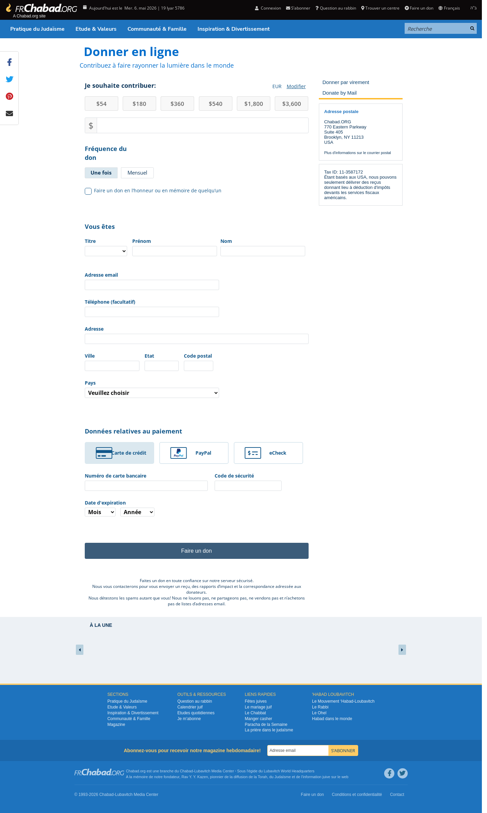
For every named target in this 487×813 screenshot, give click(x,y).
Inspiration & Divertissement (234, 29)
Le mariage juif (258, 707)
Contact (397, 794)
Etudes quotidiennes (196, 713)
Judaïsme (282, 777)
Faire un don (419, 8)
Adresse (94, 329)
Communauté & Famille (157, 29)
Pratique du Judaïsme (37, 29)
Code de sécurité (234, 475)
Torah (262, 777)
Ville (90, 356)
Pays (90, 383)
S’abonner (298, 8)
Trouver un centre (380, 8)
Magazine (116, 724)
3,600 (291, 104)
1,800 (253, 104)
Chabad (186, 771)
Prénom (141, 241)
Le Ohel (319, 713)
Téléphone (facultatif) (110, 302)
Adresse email (101, 275)
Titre (90, 241)
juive (326, 777)
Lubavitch (202, 771)
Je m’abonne (189, 718)
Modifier (296, 86)
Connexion (268, 8)
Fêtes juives (256, 701)
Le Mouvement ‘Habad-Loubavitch (343, 701)
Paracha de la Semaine (266, 724)
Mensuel (137, 172)
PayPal (203, 453)
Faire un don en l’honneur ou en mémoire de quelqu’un (153, 190)
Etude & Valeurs (96, 29)
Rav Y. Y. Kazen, (195, 777)
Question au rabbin (335, 8)
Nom (226, 241)
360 (177, 104)
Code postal (198, 356)
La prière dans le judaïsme (269, 730)
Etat (149, 356)
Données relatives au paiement (133, 431)
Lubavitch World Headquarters (289, 771)
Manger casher (258, 718)
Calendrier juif (190, 707)
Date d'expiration (105, 502)
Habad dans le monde (332, 718)
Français (449, 8)
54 (101, 104)
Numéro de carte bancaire (115, 475)
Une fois (101, 172)
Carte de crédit (128, 453)
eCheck (277, 453)
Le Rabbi (320, 707)
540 (215, 104)
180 (139, 104)
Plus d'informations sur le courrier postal (357, 153)
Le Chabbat (255, 713)
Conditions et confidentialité (357, 794)
